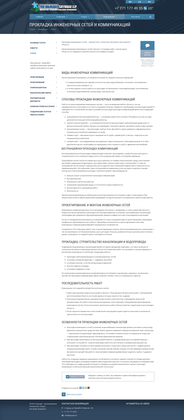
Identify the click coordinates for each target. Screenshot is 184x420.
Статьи (33, 53)
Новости (33, 48)
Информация (109, 16)
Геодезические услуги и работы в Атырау (40, 113)
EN (130, 1)
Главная (39, 16)
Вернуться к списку (72, 394)
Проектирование (37, 82)
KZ (140, 1)
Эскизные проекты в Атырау (42, 106)
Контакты (135, 16)
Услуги (84, 16)
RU (149, 1)
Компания (61, 16)
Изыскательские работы (40, 93)
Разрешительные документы (37, 99)
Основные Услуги (37, 43)
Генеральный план (38, 88)
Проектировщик (37, 77)
